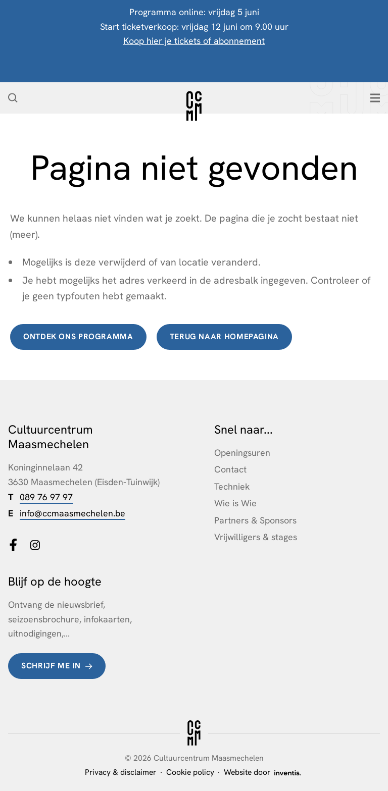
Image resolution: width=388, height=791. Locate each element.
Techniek (232, 486)
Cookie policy (190, 772)
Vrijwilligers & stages (255, 537)
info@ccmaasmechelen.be (72, 513)
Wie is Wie (235, 503)
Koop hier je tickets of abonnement (194, 40)
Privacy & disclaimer (120, 772)
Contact (230, 469)
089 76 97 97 (46, 497)
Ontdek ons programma (78, 336)
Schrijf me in (50, 665)
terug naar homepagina (224, 336)
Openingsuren (242, 452)
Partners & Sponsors (255, 520)
